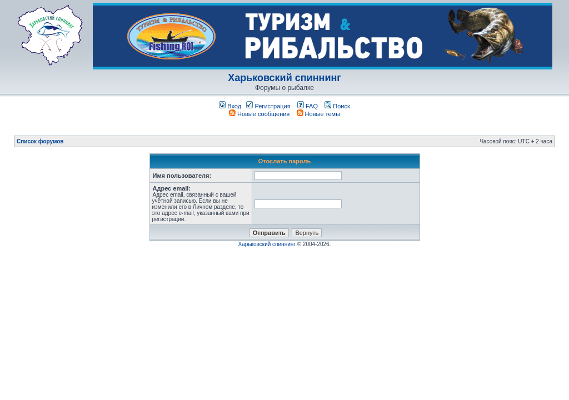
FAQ (307, 106)
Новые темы (319, 114)
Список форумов (40, 141)
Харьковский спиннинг (284, 77)
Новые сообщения (259, 114)
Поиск (337, 106)
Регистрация (268, 106)
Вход (230, 106)
